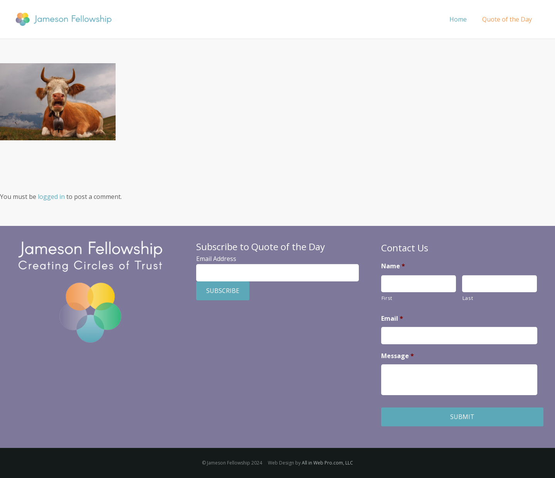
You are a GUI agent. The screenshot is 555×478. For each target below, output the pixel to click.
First (387, 298)
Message (397, 356)
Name (393, 266)
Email (392, 319)
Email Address (216, 258)
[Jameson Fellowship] (63, 19)
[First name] (418, 284)
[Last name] (499, 284)
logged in (51, 196)
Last (467, 298)
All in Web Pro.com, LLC (327, 462)
